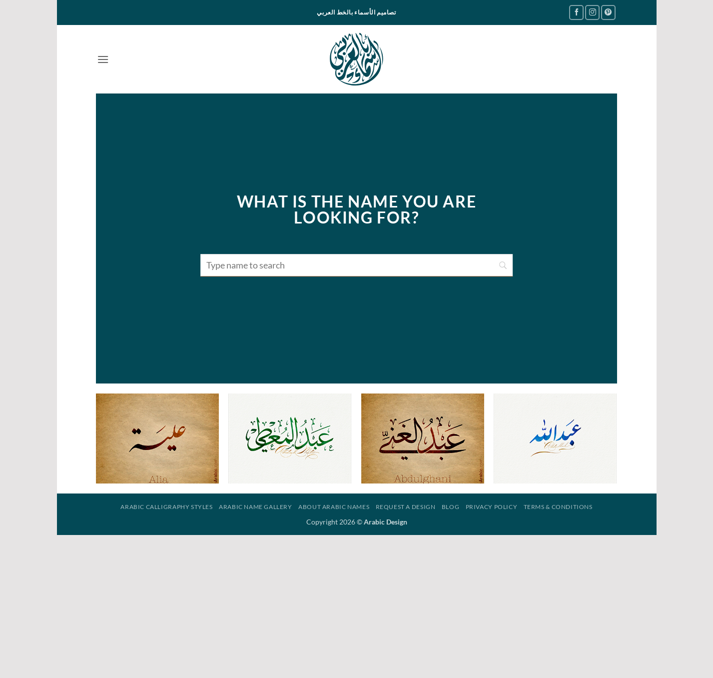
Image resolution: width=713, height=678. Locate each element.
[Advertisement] (357, 605)
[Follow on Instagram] (592, 12)
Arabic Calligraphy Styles (166, 506)
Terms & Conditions (558, 506)
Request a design (406, 506)
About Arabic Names (333, 506)
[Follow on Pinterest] (608, 12)
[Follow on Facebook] (576, 12)
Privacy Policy (492, 506)
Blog (450, 506)
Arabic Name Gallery (255, 506)
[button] (103, 59)
